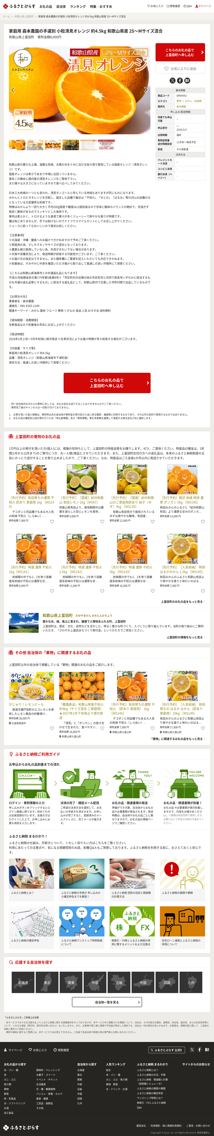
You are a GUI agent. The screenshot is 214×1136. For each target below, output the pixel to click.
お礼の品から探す (15, 1064)
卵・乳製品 (10, 1098)
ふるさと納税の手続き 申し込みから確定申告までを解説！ (80, 894)
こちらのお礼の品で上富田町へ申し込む (179, 52)
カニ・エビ (10, 1079)
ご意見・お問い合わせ (198, 1125)
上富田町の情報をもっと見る (185, 637)
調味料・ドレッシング (48, 1070)
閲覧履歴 (63, 1050)
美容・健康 (42, 1098)
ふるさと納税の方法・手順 (151, 1075)
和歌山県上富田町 (21, 36)
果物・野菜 (112, 1084)
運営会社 (141, 1125)
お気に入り (40, 1050)
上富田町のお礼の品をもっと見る (182, 601)
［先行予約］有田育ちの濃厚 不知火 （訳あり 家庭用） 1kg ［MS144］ (132, 708)
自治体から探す (87, 1064)
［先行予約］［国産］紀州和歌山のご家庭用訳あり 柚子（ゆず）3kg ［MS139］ (132, 502)
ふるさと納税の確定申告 (25, 940)
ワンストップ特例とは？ (150, 1098)
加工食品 (8, 1113)
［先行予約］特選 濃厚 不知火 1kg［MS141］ (30, 569)
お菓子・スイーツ (45, 1075)
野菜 (6, 1094)
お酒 (6, 1108)
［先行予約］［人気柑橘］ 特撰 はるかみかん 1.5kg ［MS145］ (182, 569)
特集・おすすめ (101, 6)
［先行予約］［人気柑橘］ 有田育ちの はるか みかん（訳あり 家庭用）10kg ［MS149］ (182, 708)
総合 (108, 1070)
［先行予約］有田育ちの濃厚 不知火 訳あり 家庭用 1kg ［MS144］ (31, 502)
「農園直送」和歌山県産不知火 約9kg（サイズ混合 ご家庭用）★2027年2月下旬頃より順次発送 (81, 711)
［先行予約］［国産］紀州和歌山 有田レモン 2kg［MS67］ (81, 499)
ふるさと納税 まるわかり (152, 1064)
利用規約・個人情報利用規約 (166, 1125)
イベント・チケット (47, 1079)
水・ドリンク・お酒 (116, 1089)
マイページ (15, 1050)
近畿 (119, 982)
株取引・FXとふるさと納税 (151, 1103)
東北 (47, 982)
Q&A (139, 1107)
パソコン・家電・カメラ (49, 1094)
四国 (167, 982)
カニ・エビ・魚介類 (116, 1079)
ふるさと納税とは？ (22, 892)
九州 (191, 982)
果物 (179, 101)
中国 (143, 982)
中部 (95, 982)
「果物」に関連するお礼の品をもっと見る (176, 739)
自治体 (61, 6)
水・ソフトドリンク (14, 1103)
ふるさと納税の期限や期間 (177, 892)
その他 (39, 1108)
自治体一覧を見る (107, 1002)
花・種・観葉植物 (45, 1089)
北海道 (23, 982)
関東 (71, 982)
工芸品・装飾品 (44, 1103)
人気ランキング (115, 1064)
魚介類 (7, 1084)
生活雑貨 (41, 1084)
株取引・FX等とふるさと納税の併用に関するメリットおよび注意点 (131, 942)
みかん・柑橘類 (193, 101)
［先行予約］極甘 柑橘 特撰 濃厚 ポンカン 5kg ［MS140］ (181, 499)
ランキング (78, 6)
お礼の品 (45, 6)
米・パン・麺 (11, 1070)
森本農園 (181, 106)
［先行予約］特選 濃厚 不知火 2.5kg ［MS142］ (80, 569)
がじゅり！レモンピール (26, 704)
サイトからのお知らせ (196, 1064)
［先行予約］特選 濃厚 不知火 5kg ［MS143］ (131, 569)
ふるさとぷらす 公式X (168, 1050)
